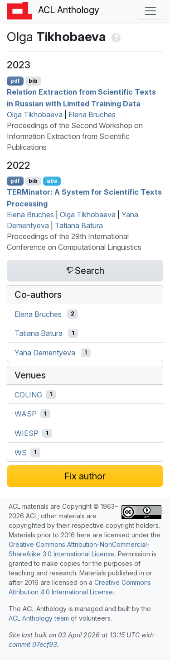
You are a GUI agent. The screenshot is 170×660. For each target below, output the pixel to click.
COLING (28, 394)
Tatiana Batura (79, 225)
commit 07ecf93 (33, 644)
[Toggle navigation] (150, 11)
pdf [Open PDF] (15, 80)
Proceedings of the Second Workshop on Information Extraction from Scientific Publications (75, 136)
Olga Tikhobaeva (35, 114)
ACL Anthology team (39, 618)
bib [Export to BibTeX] (33, 80)
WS (21, 452)
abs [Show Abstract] (52, 180)
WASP (26, 413)
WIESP (27, 433)
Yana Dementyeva (45, 352)
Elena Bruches (92, 114)
